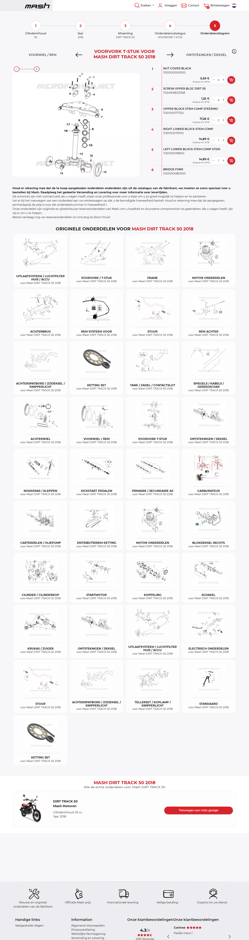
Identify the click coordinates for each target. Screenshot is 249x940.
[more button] (223, 80)
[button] (234, 51)
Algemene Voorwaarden (88, 925)
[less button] (213, 80)
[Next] (170, 55)
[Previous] (79, 55)
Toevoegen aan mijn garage (198, 810)
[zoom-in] (36, 69)
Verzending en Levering (87, 938)
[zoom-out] (16, 69)
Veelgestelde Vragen (29, 925)
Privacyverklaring (83, 929)
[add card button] (231, 80)
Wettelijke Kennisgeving (88, 934)
